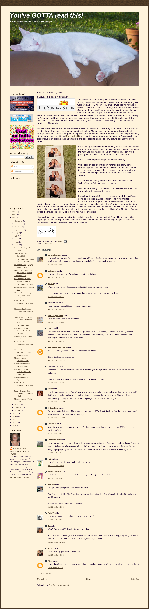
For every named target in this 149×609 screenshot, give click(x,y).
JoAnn (51, 283)
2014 (14, 215)
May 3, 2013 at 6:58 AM (55, 568)
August (17, 233)
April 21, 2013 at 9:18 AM (56, 309)
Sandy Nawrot (20, 448)
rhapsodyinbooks (55, 315)
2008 (14, 425)
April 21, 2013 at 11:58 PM (56, 418)
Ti (49, 526)
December (19, 221)
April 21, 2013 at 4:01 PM (56, 383)
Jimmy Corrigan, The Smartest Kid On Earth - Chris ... (23, 393)
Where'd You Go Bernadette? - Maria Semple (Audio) (22, 352)
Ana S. (51, 328)
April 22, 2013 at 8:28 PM (56, 507)
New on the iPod (20, 276)
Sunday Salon (47, 243)
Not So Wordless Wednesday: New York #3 (23, 303)
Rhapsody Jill (72, 136)
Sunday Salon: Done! (22, 325)
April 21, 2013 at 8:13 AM (56, 265)
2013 (14, 218)
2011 (14, 416)
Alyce (50, 388)
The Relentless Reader (58, 347)
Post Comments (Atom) (59, 585)
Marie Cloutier (54, 471)
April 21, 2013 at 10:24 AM (56, 360)
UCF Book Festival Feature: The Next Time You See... (24, 330)
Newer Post (42, 579)
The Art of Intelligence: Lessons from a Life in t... (23, 311)
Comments (16, 172)
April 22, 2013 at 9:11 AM (56, 453)
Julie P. (51, 548)
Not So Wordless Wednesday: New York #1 (23, 385)
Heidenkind (53, 408)
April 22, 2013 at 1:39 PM (56, 466)
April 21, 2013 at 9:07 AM (56, 277)
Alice (50, 561)
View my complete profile (19, 477)
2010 (14, 420)
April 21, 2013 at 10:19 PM (56, 402)
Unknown (52, 271)
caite (50, 459)
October (18, 227)
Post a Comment (45, 573)
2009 (14, 422)
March (17, 404)
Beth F (51, 513)
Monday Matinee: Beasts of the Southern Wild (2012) (23, 319)
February (18, 407)
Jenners (51, 484)
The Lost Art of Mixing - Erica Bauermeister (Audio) (23, 295)
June (16, 239)
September (19, 230)
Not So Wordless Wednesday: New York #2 (23, 344)
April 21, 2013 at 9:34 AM (56, 341)
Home (88, 579)
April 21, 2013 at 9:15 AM (56, 297)
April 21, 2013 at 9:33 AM (56, 322)
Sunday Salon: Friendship (23, 284)
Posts (14, 167)
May (16, 242)
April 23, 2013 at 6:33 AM (56, 520)
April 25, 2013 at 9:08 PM (56, 555)
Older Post (134, 579)
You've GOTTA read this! (46, 15)
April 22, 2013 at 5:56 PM (56, 478)
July (16, 236)
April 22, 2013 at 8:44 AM (56, 434)
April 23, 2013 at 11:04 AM (56, 542)
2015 (14, 212)
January (18, 410)
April (17, 245)
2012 (14, 414)
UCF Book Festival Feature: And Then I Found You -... (22, 371)
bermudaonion (54, 255)
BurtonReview (54, 439)
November (19, 224)
